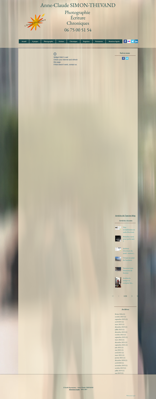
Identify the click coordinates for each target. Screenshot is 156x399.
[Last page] (138, 296)
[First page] (113, 296)
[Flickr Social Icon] (129, 41)
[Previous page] (119, 296)
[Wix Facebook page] (125, 41)
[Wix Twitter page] (132, 41)
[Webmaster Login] (131, 395)
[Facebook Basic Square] (123, 58)
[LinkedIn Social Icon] (136, 41)
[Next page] (132, 296)
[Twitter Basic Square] (127, 58)
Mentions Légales (74, 389)
